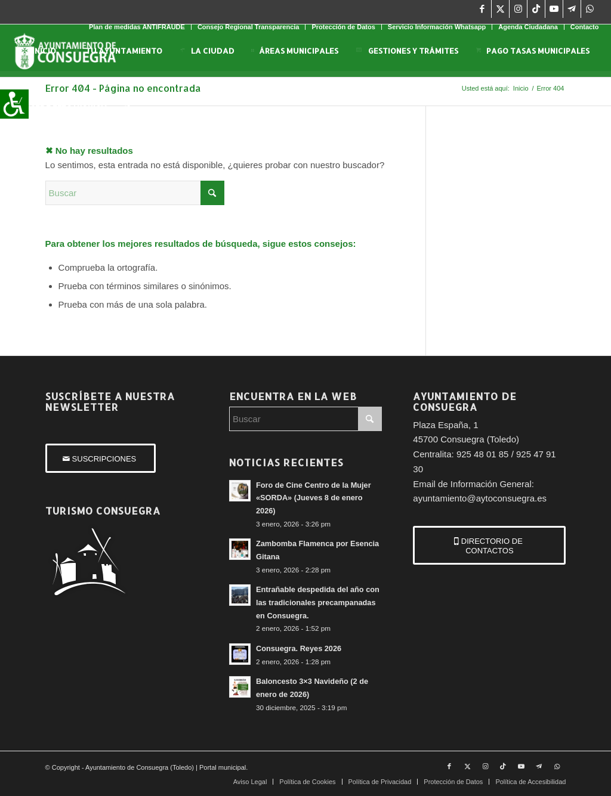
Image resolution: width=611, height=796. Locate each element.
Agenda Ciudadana (528, 26)
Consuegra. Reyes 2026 (298, 648)
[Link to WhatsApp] (590, 9)
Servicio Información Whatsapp (437, 26)
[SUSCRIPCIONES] (100, 458)
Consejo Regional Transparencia (249, 26)
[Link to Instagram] (518, 9)
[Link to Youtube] (554, 9)
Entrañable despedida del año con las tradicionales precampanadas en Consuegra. (317, 602)
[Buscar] (126, 103)
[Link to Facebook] (482, 9)
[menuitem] (137, 27)
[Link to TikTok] (536, 9)
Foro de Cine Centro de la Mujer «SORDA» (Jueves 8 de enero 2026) (313, 498)
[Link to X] (500, 9)
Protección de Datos (343, 26)
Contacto (584, 26)
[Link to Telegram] (572, 9)
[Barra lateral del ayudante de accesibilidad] (14, 103)
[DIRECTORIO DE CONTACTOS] (489, 545)
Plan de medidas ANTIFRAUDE (137, 26)
